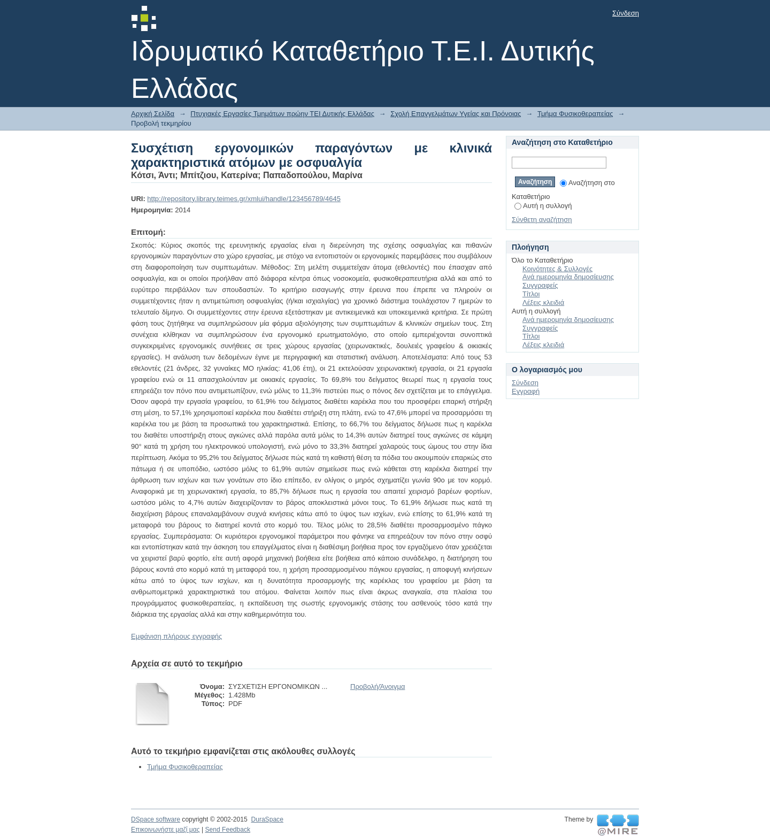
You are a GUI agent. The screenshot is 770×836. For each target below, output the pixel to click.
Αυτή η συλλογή (543, 206)
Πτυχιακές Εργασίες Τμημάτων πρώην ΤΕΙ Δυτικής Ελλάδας (282, 114)
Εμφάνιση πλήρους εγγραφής (176, 636)
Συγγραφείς (540, 285)
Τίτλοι (531, 294)
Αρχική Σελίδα (152, 114)
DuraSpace (267, 819)
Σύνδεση (625, 13)
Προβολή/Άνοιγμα (377, 686)
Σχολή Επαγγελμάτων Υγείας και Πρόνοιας (455, 114)
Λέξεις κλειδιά (543, 302)
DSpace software (155, 819)
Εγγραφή (526, 391)
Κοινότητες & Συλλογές (557, 269)
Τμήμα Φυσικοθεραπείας (575, 114)
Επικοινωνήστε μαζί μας (165, 829)
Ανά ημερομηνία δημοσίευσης (568, 277)
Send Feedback (227, 829)
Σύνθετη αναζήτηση (542, 220)
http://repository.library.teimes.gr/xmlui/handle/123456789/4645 (244, 199)
